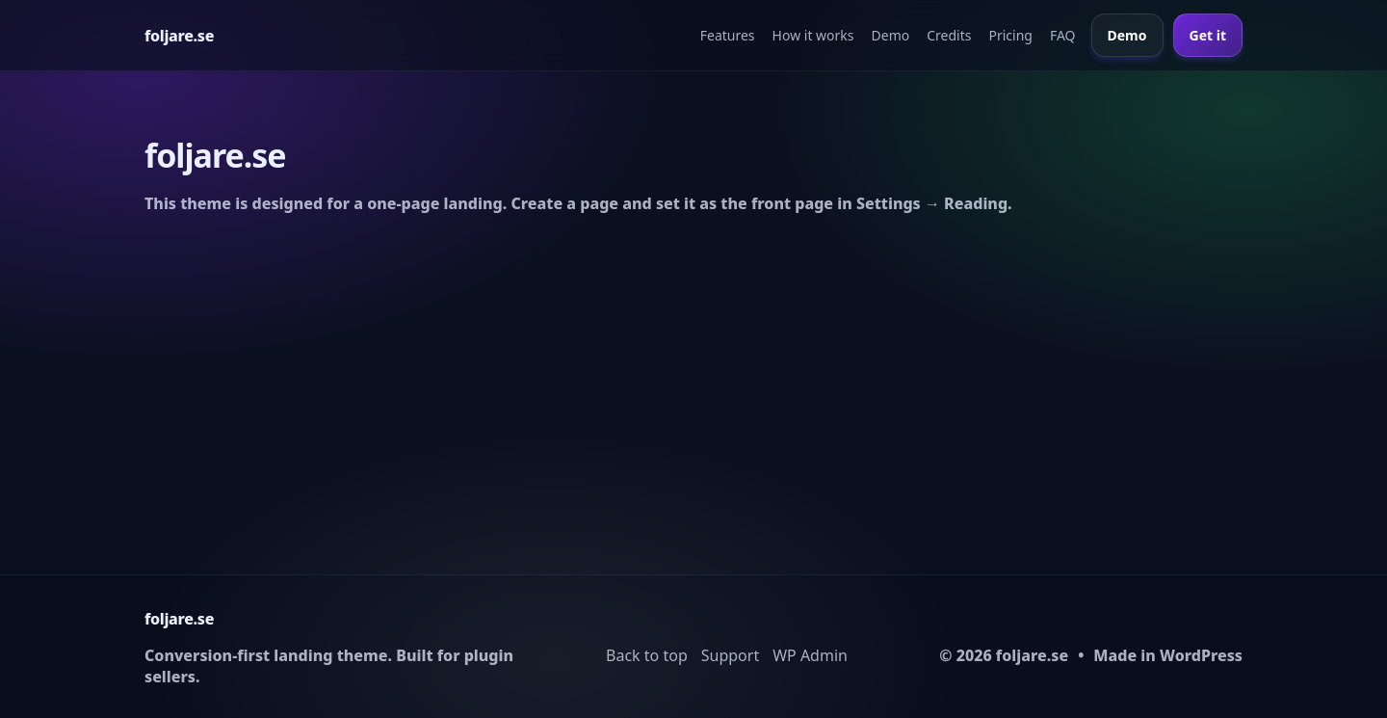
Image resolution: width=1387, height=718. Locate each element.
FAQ (1063, 35)
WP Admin (810, 655)
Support (730, 655)
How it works (813, 35)
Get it (1208, 35)
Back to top (647, 655)
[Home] (179, 35)
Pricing (1010, 35)
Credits (949, 35)
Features (727, 35)
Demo (891, 35)
